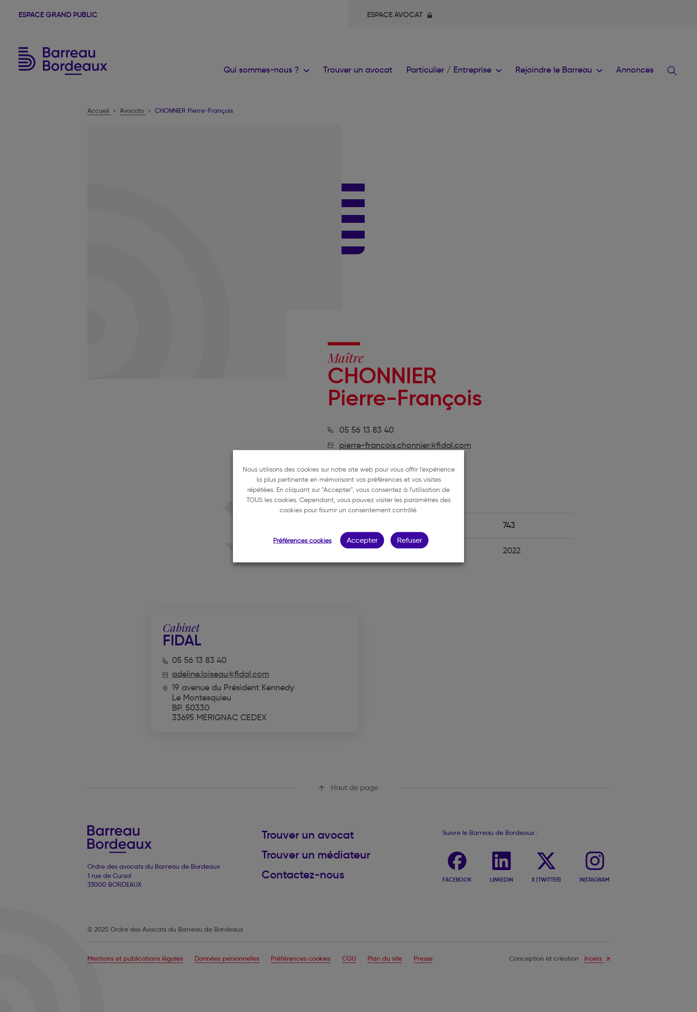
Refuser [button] (409, 539)
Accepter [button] (362, 539)
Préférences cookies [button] (302, 540)
